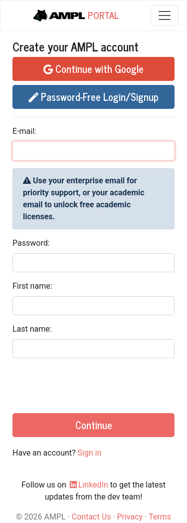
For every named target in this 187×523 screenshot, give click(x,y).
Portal (75, 15)
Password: (31, 243)
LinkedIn (88, 485)
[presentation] (88, 385)
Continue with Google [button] (93, 68)
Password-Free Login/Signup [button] (93, 96)
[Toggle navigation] (165, 15)
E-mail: (24, 131)
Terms (160, 517)
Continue (93, 425)
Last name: (32, 329)
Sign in (90, 453)
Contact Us (91, 517)
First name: (32, 286)
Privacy (130, 517)
